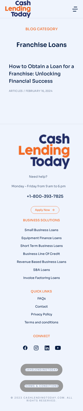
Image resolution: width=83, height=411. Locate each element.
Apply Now (45, 210)
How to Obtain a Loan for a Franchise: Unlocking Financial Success (41, 73)
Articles (16, 91)
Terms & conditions (41, 385)
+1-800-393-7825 (45, 196)
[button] (75, 9)
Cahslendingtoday (41, 369)
